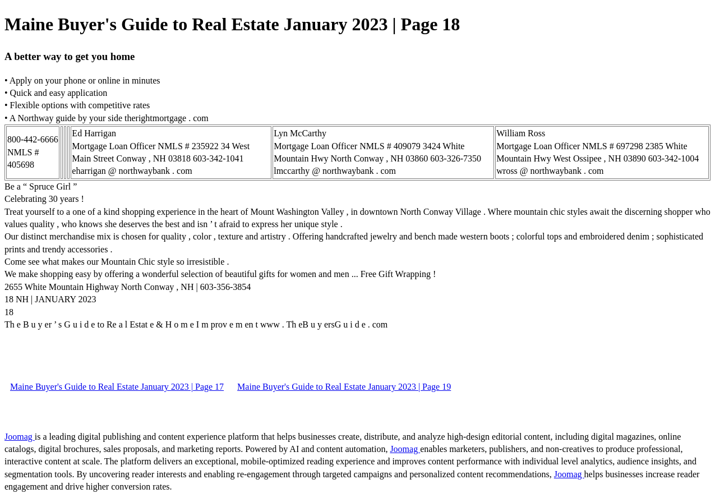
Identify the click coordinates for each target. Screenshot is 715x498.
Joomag (19, 436)
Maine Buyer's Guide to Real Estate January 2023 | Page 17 (117, 386)
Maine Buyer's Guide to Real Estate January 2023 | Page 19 (344, 386)
